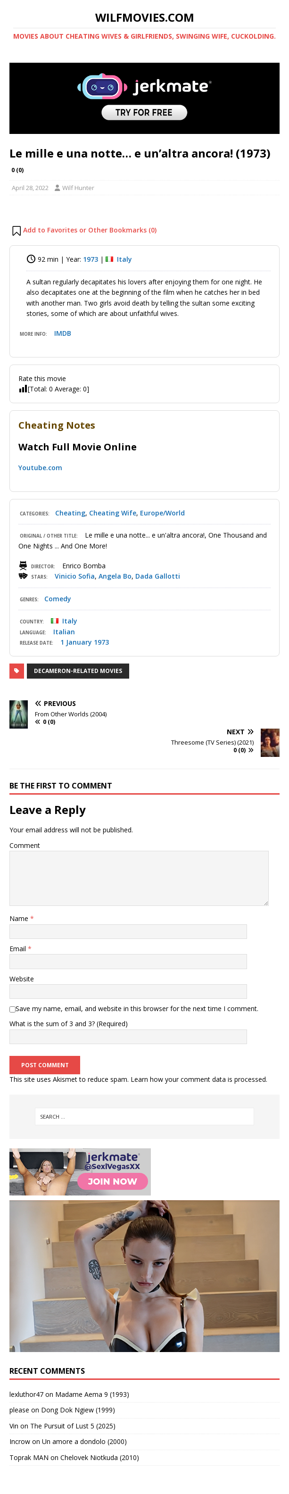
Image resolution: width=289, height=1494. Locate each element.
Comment (24, 845)
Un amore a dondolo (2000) (84, 1441)
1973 (90, 259)
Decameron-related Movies (78, 671)
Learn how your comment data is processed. (199, 1079)
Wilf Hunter (78, 187)
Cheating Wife (112, 512)
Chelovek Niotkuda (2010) (99, 1457)
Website (21, 978)
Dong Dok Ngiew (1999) (78, 1409)
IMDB (62, 333)
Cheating (70, 512)
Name (19, 918)
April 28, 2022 (30, 187)
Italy (124, 259)
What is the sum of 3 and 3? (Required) (68, 1023)
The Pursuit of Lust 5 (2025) (73, 1425)
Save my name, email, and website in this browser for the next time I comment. (137, 1008)
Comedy (57, 598)
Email (18, 948)
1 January (76, 642)
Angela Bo (115, 576)
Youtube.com (40, 467)
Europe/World (162, 512)
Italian (64, 631)
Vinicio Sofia (75, 576)
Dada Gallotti (157, 576)
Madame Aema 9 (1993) (92, 1394)
